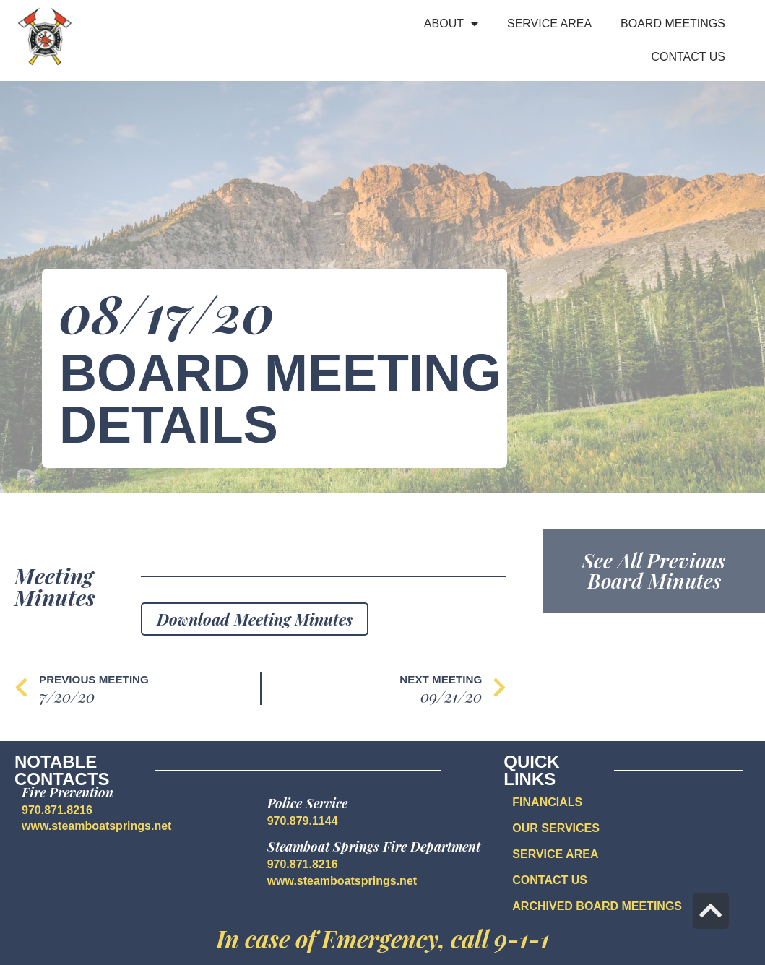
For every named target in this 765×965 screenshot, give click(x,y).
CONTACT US (549, 880)
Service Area (549, 23)
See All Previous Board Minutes (653, 570)
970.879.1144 (302, 821)
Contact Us (688, 57)
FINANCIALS (547, 802)
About (451, 24)
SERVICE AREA (555, 854)
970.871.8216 (57, 810)
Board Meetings (673, 23)
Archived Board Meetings (597, 906)
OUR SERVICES (556, 828)
